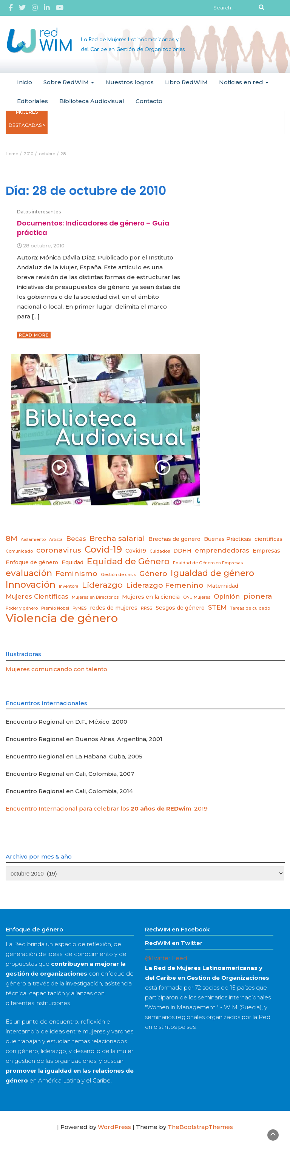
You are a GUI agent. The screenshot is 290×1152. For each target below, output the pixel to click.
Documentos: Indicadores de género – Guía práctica (93, 227)
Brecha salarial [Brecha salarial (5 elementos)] (117, 538)
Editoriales (32, 101)
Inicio (24, 82)
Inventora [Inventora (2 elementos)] (69, 586)
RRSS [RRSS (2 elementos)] (146, 608)
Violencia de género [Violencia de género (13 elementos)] (62, 618)
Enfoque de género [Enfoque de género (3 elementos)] (32, 562)
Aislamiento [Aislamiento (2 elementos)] (33, 539)
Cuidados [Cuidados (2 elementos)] (160, 551)
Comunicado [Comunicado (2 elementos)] (19, 551)
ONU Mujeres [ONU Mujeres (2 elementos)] (196, 597)
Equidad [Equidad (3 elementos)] (72, 562)
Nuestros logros (129, 82)
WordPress (114, 1126)
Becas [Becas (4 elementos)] (76, 538)
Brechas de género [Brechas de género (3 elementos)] (174, 539)
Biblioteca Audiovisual (91, 101)
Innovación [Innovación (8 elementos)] (31, 585)
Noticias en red (243, 82)
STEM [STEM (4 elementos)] (217, 607)
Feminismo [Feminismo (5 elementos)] (76, 573)
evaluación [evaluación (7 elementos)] (29, 573)
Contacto (149, 101)
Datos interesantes (39, 212)
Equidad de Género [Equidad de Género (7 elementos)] (128, 561)
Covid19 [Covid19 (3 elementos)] (135, 550)
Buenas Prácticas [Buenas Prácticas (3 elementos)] (227, 539)
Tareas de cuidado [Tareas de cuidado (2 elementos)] (250, 608)
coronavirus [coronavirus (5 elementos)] (58, 550)
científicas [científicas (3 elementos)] (268, 539)
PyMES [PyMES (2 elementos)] (79, 608)
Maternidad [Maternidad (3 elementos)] (222, 585)
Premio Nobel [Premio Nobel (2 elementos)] (55, 608)
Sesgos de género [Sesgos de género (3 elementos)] (180, 607)
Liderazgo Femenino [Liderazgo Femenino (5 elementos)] (165, 585)
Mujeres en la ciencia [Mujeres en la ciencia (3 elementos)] (151, 596)
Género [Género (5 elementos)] (153, 573)
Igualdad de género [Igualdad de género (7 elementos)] (212, 573)
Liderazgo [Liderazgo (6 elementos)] (102, 585)
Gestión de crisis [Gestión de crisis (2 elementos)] (118, 574)
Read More (34, 335)
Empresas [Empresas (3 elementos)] (266, 550)
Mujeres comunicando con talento (56, 669)
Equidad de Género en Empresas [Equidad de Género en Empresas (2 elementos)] (208, 563)
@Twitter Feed (166, 958)
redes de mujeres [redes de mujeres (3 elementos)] (113, 607)
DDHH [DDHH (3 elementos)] (182, 550)
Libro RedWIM (186, 82)
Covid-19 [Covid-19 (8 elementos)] (103, 549)
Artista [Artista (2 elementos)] (56, 539)
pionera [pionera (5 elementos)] (257, 596)
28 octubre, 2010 (44, 246)
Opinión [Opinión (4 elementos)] (227, 596)
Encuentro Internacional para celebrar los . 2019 (107, 808)
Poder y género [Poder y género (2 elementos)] (22, 608)
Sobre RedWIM (68, 82)
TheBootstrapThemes (200, 1126)
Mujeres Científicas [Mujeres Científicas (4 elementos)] (37, 596)
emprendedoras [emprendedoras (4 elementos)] (222, 550)
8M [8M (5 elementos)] (11, 538)
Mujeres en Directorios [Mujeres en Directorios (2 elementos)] (95, 597)
